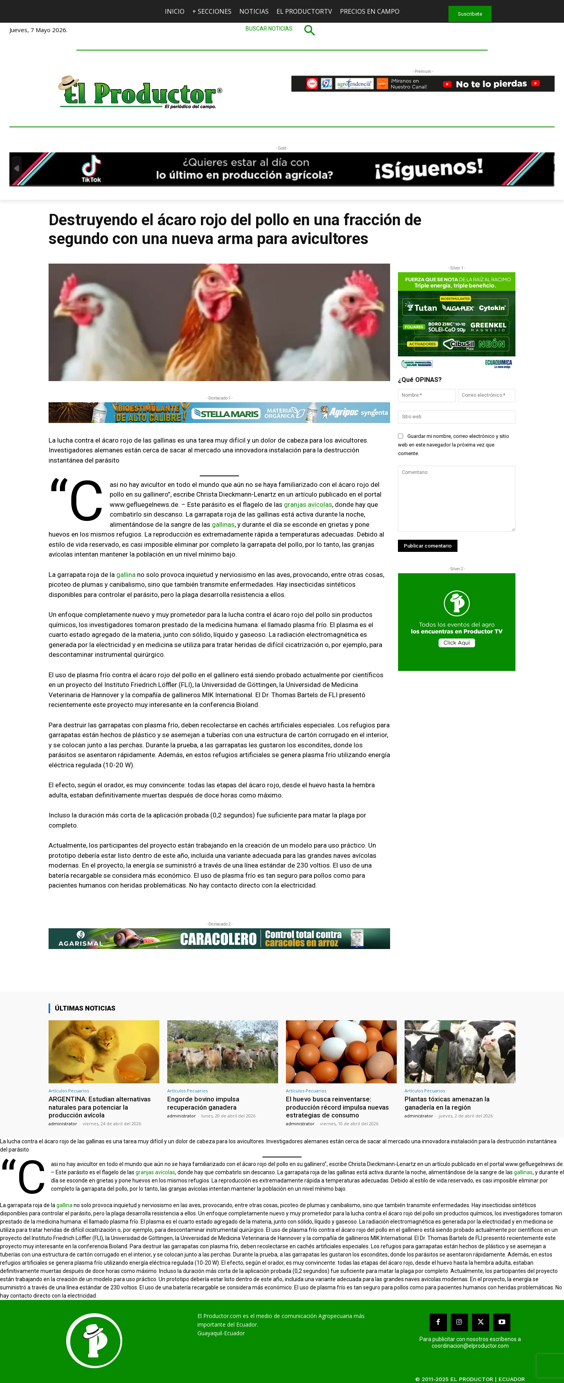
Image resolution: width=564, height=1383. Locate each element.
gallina (126, 575)
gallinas (223, 524)
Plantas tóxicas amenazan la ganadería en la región (447, 1103)
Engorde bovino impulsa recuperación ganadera (203, 1103)
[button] (282, 30)
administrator (63, 1123)
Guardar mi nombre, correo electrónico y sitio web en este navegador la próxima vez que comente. (453, 444)
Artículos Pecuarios (69, 1090)
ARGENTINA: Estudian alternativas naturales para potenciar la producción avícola (100, 1107)
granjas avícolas (308, 504)
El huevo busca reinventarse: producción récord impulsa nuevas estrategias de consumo (337, 1107)
